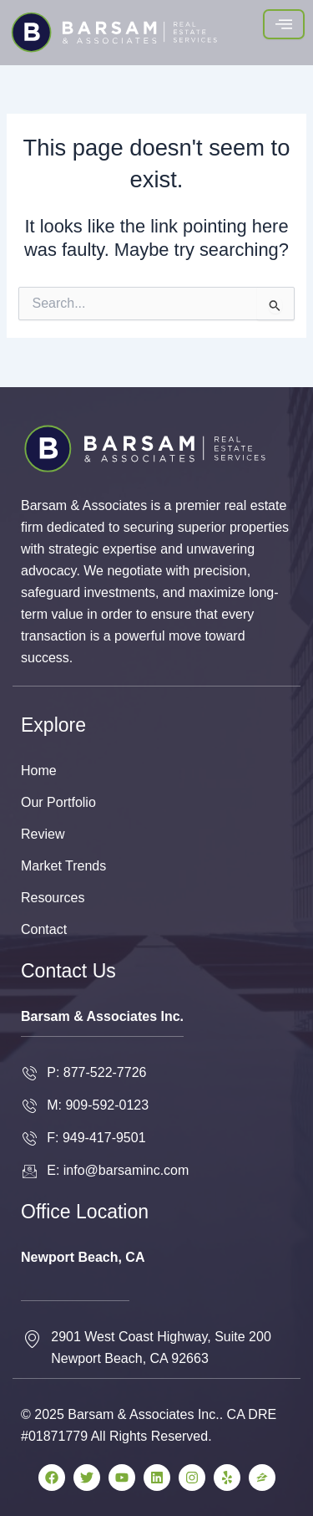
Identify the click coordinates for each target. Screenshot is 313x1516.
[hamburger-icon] (284, 24)
